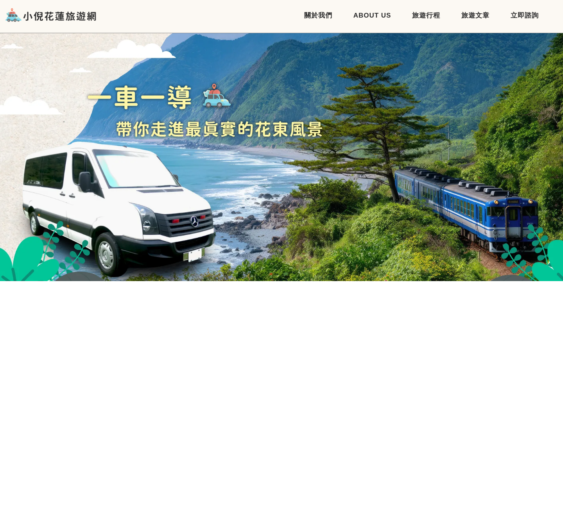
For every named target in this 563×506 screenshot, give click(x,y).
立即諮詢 (525, 15)
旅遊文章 (475, 15)
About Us (372, 15)
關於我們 (318, 15)
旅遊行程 (426, 15)
